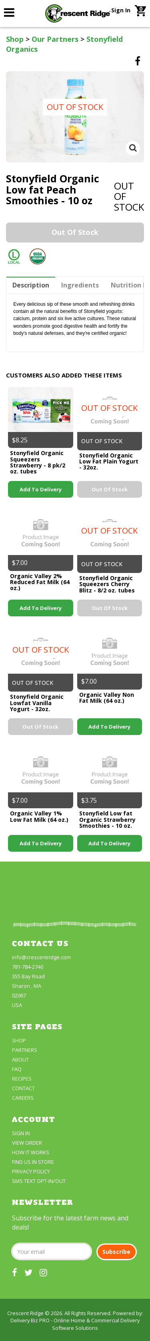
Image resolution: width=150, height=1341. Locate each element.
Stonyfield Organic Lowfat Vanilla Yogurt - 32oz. (37, 703)
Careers (23, 1097)
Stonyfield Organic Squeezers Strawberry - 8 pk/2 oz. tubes (37, 462)
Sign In (120, 10)
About (20, 1059)
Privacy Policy (31, 1171)
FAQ (17, 1069)
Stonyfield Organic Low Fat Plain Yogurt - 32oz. (108, 461)
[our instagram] (43, 1272)
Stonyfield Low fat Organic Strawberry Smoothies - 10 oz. (107, 819)
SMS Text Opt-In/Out (39, 1181)
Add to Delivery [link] (41, 489)
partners (24, 1050)
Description (30, 285)
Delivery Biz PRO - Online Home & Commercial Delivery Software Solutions (75, 1324)
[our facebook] (14, 1272)
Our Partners (55, 39)
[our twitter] (28, 1272)
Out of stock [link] (75, 232)
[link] (9, 12)
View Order (27, 1142)
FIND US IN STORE (33, 1161)
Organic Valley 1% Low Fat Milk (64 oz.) (39, 816)
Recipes (22, 1078)
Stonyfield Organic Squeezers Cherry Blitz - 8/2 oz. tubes (107, 584)
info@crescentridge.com (41, 957)
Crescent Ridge (25, 1313)
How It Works (30, 1152)
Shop (15, 39)
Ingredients (80, 285)
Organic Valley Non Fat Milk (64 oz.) (106, 697)
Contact (23, 1088)
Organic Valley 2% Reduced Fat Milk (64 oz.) (40, 582)
